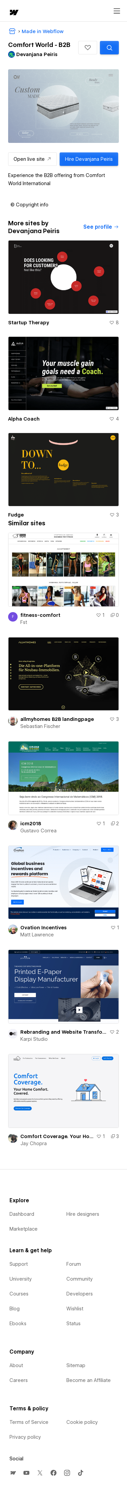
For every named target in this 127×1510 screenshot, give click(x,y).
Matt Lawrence (37, 934)
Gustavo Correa (38, 830)
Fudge (16, 515)
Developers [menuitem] (79, 1294)
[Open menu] (116, 11)
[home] (13, 13)
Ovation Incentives (43, 927)
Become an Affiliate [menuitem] (88, 1380)
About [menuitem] (16, 1365)
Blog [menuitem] (14, 1308)
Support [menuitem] (18, 1264)
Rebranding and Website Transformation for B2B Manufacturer (63, 1032)
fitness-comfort (40, 615)
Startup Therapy (28, 322)
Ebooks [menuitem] (17, 1323)
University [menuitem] (20, 1279)
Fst (23, 622)
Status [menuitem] (73, 1323)
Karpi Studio (34, 1039)
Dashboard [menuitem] (21, 1214)
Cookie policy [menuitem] (82, 1422)
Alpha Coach (24, 419)
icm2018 (30, 823)
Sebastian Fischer (40, 726)
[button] (87, 47)
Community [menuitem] (79, 1279)
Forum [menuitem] (73, 1264)
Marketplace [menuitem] (23, 1229)
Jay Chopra (33, 1143)
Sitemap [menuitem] (75, 1365)
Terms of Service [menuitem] (28, 1422)
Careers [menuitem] (18, 1380)
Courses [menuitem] (18, 1294)
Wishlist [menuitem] (74, 1308)
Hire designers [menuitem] (82, 1214)
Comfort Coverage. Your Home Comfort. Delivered (56, 1136)
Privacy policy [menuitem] (25, 1437)
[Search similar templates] (109, 47)
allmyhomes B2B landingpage (57, 719)
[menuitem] (12, 1472)
